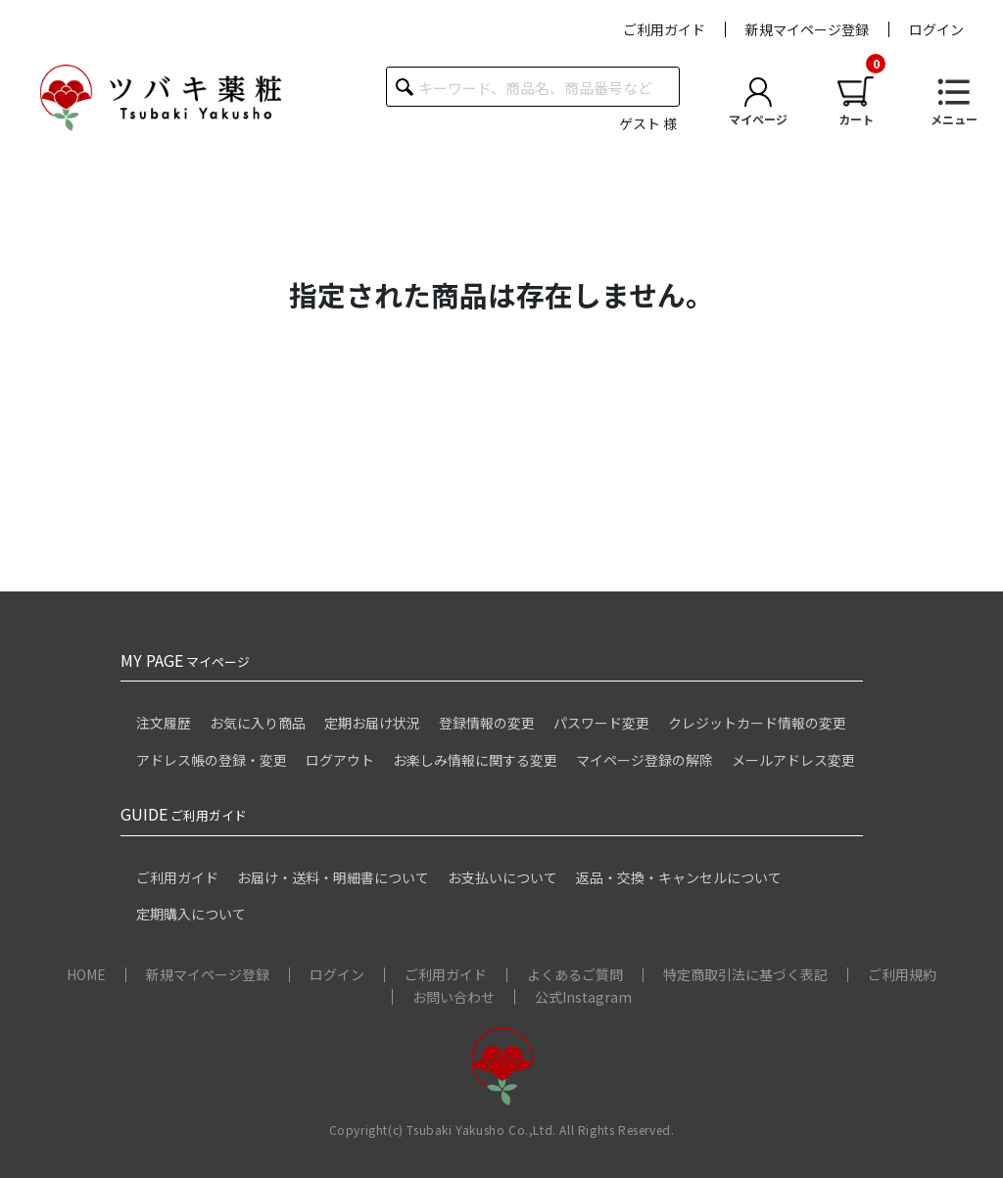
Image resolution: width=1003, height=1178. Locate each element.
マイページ (758, 119)
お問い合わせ (453, 997)
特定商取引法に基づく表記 (745, 974)
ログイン (936, 29)
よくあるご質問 (575, 974)
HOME (86, 974)
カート (856, 119)
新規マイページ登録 (807, 29)
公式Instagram (583, 997)
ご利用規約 (902, 974)
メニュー (954, 119)
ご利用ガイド (664, 29)
